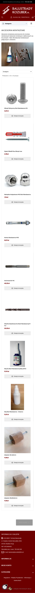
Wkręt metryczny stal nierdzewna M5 (16, 108)
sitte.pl (29, 588)
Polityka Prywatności (17, 577)
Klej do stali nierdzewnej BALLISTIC (15, 368)
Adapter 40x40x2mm (10, 498)
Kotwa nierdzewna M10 (11, 237)
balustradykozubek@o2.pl (16, 552)
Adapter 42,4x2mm (10, 455)
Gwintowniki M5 (9, 280)
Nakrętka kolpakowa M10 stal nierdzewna (17, 194)
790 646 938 (28, 2)
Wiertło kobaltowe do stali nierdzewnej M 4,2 (17, 324)
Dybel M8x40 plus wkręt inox (13, 151)
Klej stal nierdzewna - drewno (13, 411)
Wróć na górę (24, 522)
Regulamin (7, 577)
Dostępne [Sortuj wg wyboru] (17, 72)
